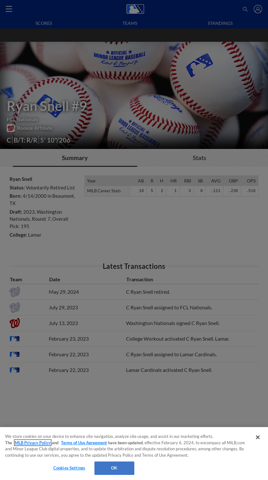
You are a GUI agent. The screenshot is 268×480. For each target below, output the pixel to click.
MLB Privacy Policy (33, 442)
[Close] (258, 437)
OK (114, 467)
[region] (134, 453)
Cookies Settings (69, 467)
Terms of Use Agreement (84, 442)
